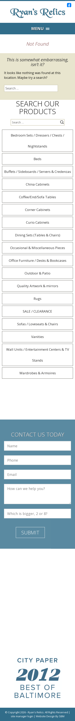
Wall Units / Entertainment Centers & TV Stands (37, 355)
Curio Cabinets (37, 222)
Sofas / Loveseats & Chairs (37, 324)
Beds (37, 159)
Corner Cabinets (37, 209)
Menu (37, 28)
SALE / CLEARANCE (37, 311)
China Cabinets (37, 184)
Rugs (37, 298)
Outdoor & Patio (37, 273)
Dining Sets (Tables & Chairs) (37, 235)
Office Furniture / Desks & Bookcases (37, 260)
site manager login (22, 716)
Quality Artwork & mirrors (37, 286)
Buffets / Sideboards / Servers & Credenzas (37, 171)
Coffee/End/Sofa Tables (37, 197)
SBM (61, 716)
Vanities (37, 336)
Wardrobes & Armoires (37, 373)
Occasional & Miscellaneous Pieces (37, 247)
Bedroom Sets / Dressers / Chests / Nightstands (37, 140)
